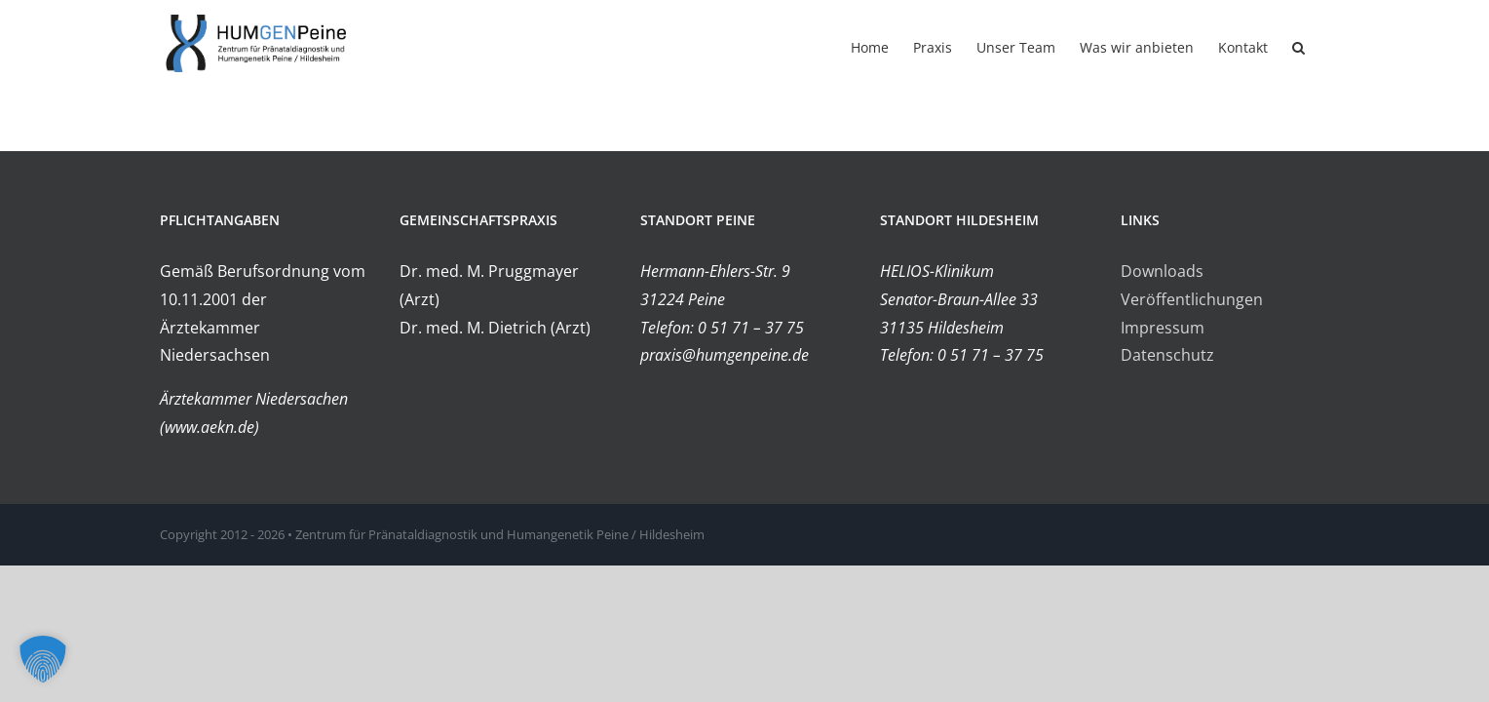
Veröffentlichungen (1192, 299)
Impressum (1162, 327)
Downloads (1162, 271)
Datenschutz (1167, 355)
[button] (1323, 46)
